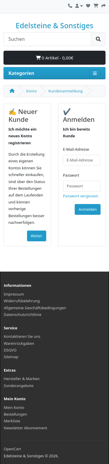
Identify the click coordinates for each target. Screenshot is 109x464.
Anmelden (87, 209)
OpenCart (12, 448)
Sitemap (11, 356)
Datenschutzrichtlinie (22, 314)
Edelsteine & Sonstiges (54, 25)
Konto (31, 91)
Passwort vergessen (80, 195)
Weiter (36, 235)
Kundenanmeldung (66, 91)
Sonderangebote (18, 385)
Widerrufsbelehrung (22, 300)
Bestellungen (15, 414)
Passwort (71, 175)
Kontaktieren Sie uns (22, 336)
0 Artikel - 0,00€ (55, 58)
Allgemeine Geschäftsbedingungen (35, 307)
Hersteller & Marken (22, 378)
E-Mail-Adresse (76, 149)
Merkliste (12, 420)
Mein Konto (14, 407)
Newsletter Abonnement (25, 427)
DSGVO (10, 350)
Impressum (14, 294)
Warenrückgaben (19, 343)
